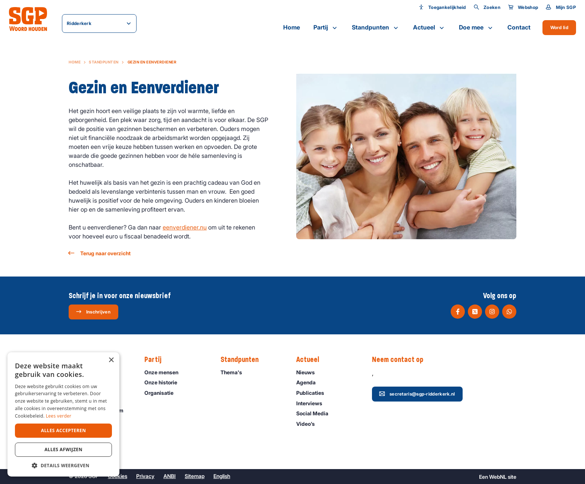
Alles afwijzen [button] (63, 449)
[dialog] (63, 414)
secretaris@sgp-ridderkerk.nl (417, 394)
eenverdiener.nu (185, 227)
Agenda (309, 382)
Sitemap (194, 476)
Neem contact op (401, 359)
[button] (63, 465)
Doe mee (476, 28)
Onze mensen (164, 372)
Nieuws (309, 372)
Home (291, 27)
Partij (325, 28)
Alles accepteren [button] (63, 430)
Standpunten (376, 28)
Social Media (315, 413)
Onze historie (164, 382)
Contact (519, 27)
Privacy (145, 476)
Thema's (234, 372)
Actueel (429, 28)
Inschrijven (93, 312)
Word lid (559, 27)
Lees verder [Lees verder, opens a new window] (59, 416)
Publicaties (313, 392)
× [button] (111, 360)
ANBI (169, 476)
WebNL (498, 477)
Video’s (309, 423)
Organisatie (162, 392)
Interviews (312, 403)
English (221, 476)
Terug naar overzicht (100, 253)
